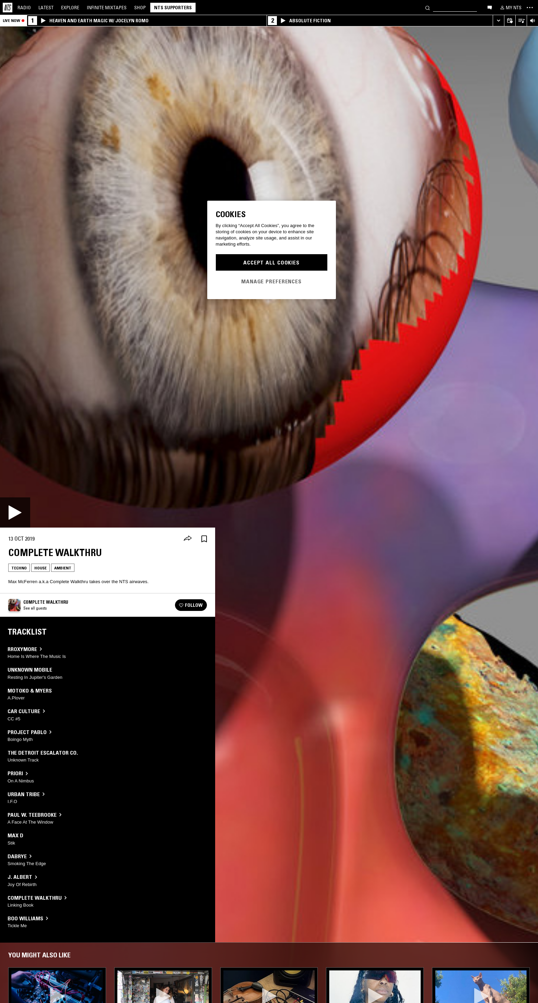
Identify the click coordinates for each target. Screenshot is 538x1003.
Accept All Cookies (271, 262)
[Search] (427, 7)
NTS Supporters (173, 7)
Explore (70, 7)
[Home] (7, 7)
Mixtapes (107, 7)
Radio (24, 7)
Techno (19, 567)
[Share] (187, 539)
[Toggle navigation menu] (529, 7)
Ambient (62, 567)
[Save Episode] (204, 538)
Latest (46, 7)
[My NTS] (510, 7)
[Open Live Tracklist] (521, 20)
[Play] (15, 512)
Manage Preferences (271, 281)
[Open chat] (489, 7)
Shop (140, 7)
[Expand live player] (498, 20)
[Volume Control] (532, 20)
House (40, 567)
